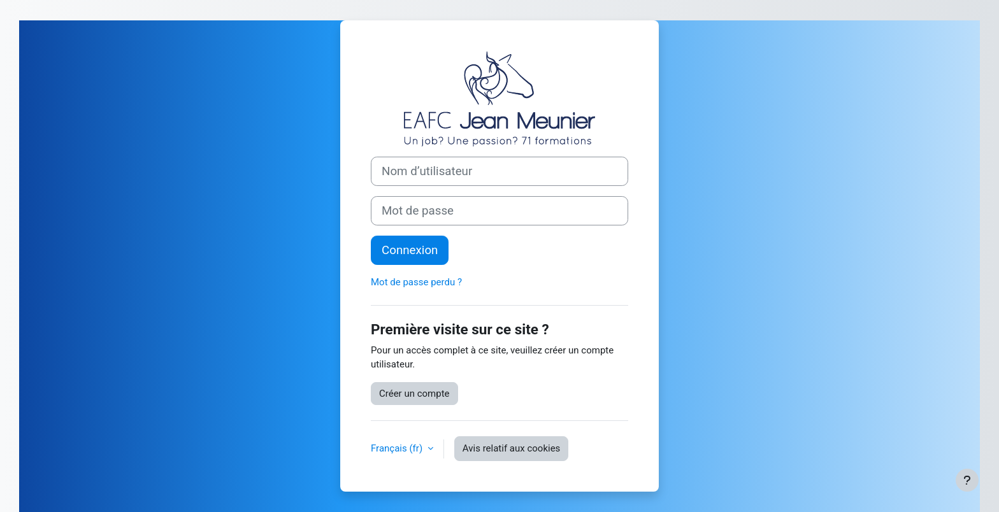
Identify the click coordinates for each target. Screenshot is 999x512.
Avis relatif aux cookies (512, 448)
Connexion (410, 250)
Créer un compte (414, 393)
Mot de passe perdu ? (416, 282)
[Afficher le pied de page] (967, 480)
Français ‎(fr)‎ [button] (398, 448)
